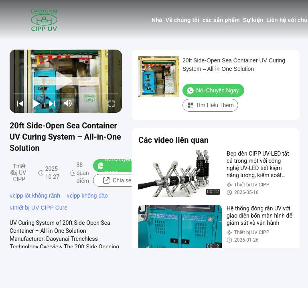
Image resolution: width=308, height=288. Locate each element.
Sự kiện (253, 20)
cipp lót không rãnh (36, 195)
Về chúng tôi (182, 20)
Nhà (157, 20)
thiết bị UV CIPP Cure (40, 207)
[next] (52, 103)
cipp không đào (89, 195)
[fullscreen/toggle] (111, 103)
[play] (66, 81)
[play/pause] (36, 103)
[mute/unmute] (68, 103)
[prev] (20, 103)
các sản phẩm (221, 20)
